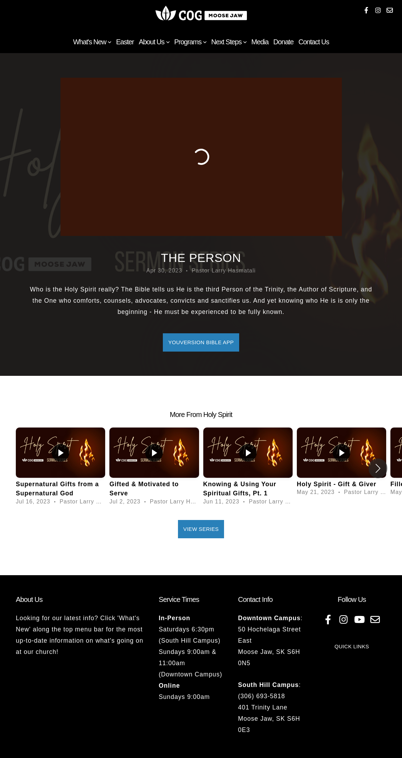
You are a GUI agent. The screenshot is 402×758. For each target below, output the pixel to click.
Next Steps (229, 42)
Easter (125, 42)
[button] (378, 468)
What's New (92, 42)
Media (259, 42)
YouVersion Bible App (201, 342)
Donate (283, 42)
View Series (201, 529)
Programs (190, 42)
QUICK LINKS (351, 646)
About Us (154, 42)
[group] (60, 468)
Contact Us (313, 42)
